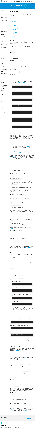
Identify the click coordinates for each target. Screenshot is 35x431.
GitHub (14, 1)
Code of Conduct (3, 111)
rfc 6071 (29, 238)
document (12, 263)
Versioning (2, 66)
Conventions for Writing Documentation (17, 28)
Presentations (24, 1)
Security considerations (4, 44)
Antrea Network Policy (4, 36)
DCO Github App (16, 338)
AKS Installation (3, 28)
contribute (26, 50)
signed (12, 295)
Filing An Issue (13, 36)
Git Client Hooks (14, 21)
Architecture (2, 39)
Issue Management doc (30, 412)
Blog (21, 1)
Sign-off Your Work (14, 33)
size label (22, 374)
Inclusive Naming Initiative (28, 247)
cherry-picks (11, 235)
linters (28, 146)
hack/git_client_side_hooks (19, 72)
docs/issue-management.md (18, 350)
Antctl (2, 93)
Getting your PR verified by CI (15, 25)
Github (29, 423)
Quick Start (2, 90)
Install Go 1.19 (13, 271)
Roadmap (2, 108)
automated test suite (14, 156)
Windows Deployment (4, 73)
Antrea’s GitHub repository (21, 82)
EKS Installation (3, 27)
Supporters (32, 1)
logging (14, 151)
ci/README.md (12, 228)
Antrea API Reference (4, 69)
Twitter (25, 423)
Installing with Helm (3, 23)
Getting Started (13, 17)
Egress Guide (2, 58)
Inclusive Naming (14, 29)
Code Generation (3, 98)
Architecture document (19, 46)
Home (12, 1)
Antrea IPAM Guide (3, 61)
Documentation (18, 1)
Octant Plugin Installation (4, 78)
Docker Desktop (15, 262)
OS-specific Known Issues (4, 47)
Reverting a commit (14, 32)
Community (28, 1)
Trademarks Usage (4, 429)
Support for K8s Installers (4, 17)
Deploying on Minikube (4, 20)
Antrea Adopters (3, 112)
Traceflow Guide (3, 54)
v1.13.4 (2, 10)
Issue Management (3, 101)
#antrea (26, 57)
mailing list (19, 58)
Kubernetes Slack (18, 57)
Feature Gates (3, 50)
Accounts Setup (14, 18)
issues (25, 357)
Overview (2, 14)
